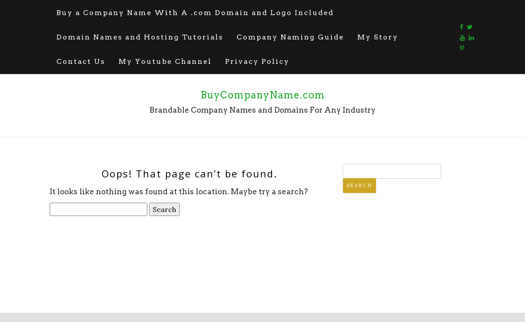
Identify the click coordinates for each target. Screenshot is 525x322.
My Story (377, 37)
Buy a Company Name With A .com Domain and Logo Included (195, 12)
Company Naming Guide (290, 37)
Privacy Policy (257, 61)
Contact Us (80, 61)
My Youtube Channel (165, 61)
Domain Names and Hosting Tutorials (139, 37)
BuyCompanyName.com (263, 95)
